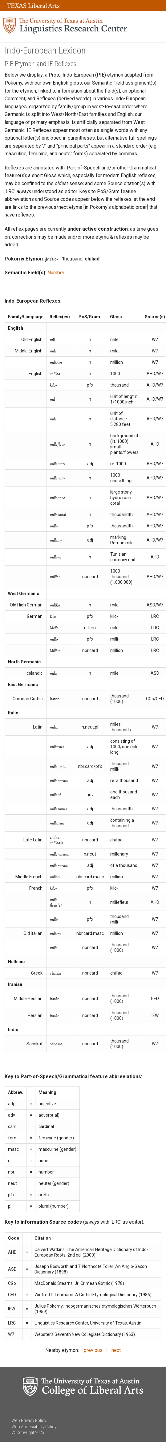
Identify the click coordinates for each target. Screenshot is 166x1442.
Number (55, 273)
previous (93, 1350)
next (116, 1350)
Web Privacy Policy (28, 1420)
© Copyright (22, 1432)
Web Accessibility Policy (33, 1426)
